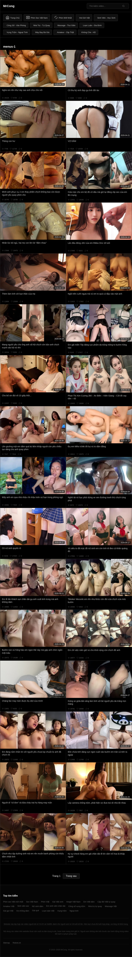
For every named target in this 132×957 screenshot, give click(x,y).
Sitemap (6, 943)
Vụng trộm (62, 911)
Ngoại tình (74, 911)
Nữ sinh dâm (37, 906)
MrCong (9, 6)
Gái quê (35, 910)
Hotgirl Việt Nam (73, 902)
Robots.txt (17, 943)
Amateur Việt (8, 906)
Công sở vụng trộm (76, 906)
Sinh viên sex (23, 906)
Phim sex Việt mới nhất (13, 902)
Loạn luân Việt (48, 911)
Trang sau (71, 876)
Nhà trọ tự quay (95, 906)
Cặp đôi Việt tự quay (106, 902)
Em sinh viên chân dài (55, 906)
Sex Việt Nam (32, 902)
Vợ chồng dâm (22, 911)
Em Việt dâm (89, 902)
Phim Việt (45, 902)
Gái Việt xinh (57, 902)
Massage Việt (111, 906)
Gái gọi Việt (8, 911)
